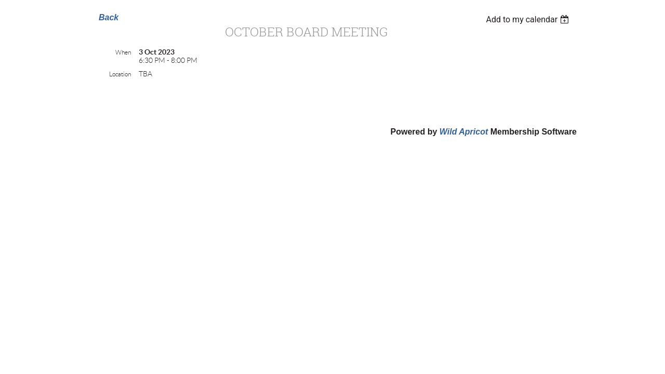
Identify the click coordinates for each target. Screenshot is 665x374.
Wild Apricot (464, 131)
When (123, 52)
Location (120, 74)
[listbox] (528, 19)
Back (108, 17)
